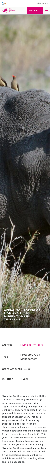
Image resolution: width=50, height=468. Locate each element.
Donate (35, 10)
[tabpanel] (25, 164)
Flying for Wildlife (31, 344)
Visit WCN (42, 3)
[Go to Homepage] (9, 10)
